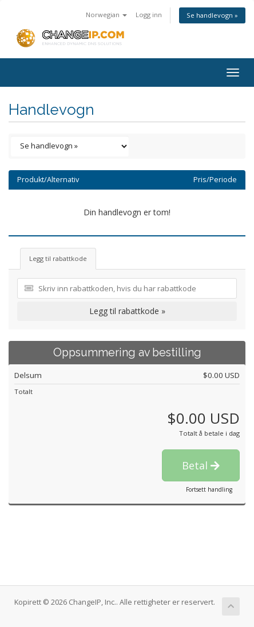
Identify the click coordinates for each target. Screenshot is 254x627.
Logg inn (149, 14)
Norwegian (106, 14)
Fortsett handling (209, 489)
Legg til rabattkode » (127, 311)
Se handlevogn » (212, 15)
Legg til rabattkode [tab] (58, 258)
